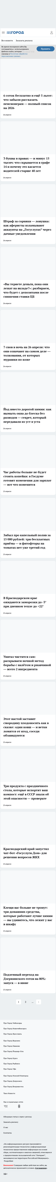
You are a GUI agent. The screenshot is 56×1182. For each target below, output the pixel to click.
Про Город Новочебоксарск (14, 1028)
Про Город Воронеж (11, 1041)
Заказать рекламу (24, 40)
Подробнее (8, 1161)
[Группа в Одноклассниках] (19, 1106)
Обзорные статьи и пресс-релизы (17, 1117)
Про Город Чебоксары (12, 1023)
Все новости (7, 40)
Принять (45, 48)
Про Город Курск (10, 1058)
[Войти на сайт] (52, 32)
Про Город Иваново (11, 1046)
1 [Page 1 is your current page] (18, 1001)
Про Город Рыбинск (11, 1063)
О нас (5, 1127)
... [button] (32, 1001)
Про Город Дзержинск (12, 1081)
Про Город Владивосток (13, 1086)
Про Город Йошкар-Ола (13, 1051)
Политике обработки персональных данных (14, 55)
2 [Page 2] (25, 1001)
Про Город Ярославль (12, 1034)
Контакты (7, 1133)
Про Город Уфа (9, 1069)
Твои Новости (9, 1093)
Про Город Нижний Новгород (15, 1076)
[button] (38, 1001)
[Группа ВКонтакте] (5, 1106)
